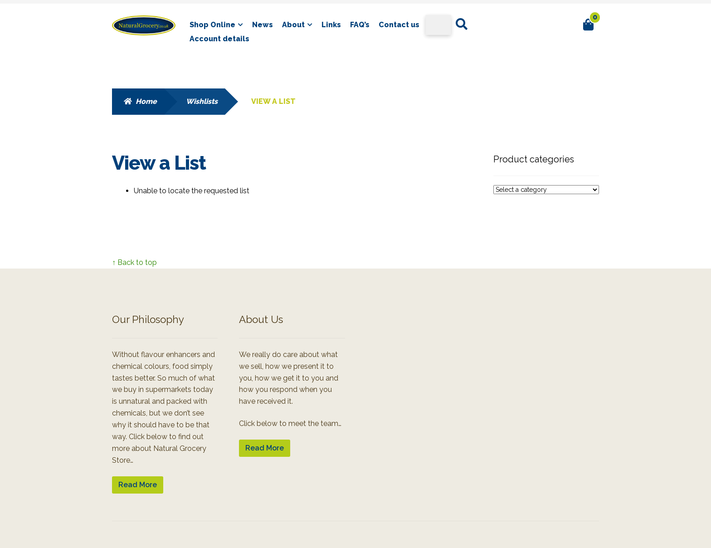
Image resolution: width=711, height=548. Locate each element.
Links (331, 24)
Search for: (461, 24)
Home (146, 101)
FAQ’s (360, 24)
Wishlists (202, 101)
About (293, 24)
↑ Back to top (134, 262)
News (262, 24)
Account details (219, 38)
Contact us (399, 24)
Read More (137, 484)
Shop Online (212, 24)
